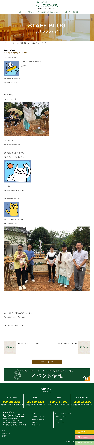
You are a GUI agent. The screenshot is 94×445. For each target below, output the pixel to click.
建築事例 (34, 422)
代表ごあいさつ (60, 416)
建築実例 (43, 12)
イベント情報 (63, 12)
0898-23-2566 (82, 401)
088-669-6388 (35, 401)
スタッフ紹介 (60, 422)
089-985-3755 (11, 401)
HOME (7, 43)
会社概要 (75, 12)
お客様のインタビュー (53, 12)
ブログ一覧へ (46, 362)
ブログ (70, 12)
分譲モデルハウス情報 (34, 12)
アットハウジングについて (63, 414)
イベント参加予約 (85, 437)
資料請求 (82, 432)
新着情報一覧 (5, 433)
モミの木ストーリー (21, 12)
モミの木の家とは (85, 443)
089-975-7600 (58, 401)
